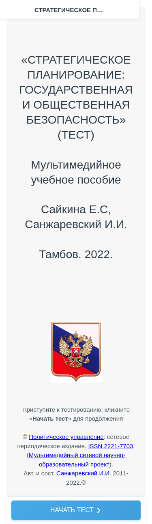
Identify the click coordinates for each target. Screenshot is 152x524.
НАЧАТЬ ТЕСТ (72, 510)
